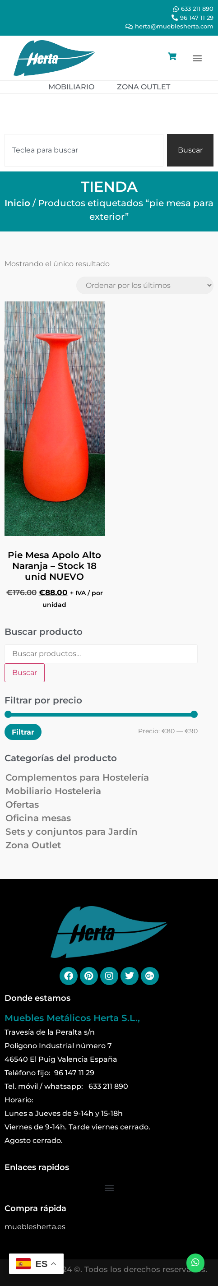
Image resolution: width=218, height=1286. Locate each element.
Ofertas (22, 804)
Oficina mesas (38, 818)
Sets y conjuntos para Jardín (71, 831)
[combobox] (84, 150)
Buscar (24, 672)
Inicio (17, 203)
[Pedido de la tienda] (144, 285)
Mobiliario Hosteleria (53, 791)
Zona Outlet (33, 845)
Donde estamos (37, 998)
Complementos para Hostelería (77, 777)
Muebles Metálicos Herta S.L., (72, 1018)
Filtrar (23, 731)
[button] (197, 58)
